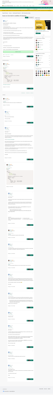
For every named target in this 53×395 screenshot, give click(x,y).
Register (41, 7)
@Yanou (6, 67)
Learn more (3, 3)
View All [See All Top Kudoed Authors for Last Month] (37, 66)
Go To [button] (49, 7)
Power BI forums (5, 13)
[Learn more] (38, 33)
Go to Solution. (19, 51)
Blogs (27, 5)
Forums (14, 5)
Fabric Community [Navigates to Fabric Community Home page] (10, 5)
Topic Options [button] (31, 17)
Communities (24, 5)
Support (33, 5)
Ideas (20, 5)
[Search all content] (42, 9)
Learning (30, 5)
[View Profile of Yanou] (5, 20)
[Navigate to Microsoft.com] (4, 5)
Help (46, 7)
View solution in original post (6, 85)
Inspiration (18, 5)
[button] (26, 17)
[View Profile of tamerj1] (6, 63)
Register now (49, 10)
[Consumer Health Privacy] (12, 392)
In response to (5, 65)
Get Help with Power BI (17, 13)
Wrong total (12, 54)
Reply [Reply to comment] (31, 89)
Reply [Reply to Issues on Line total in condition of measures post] (31, 56)
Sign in (44, 7)
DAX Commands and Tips (26, 13)
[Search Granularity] (30, 9)
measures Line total (7, 54)
